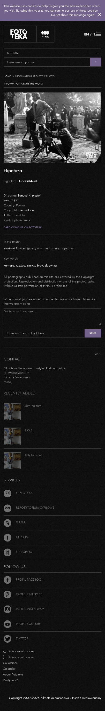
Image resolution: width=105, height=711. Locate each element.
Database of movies (18, 651)
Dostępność (10, 680)
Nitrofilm (18, 552)
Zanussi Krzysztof (29, 195)
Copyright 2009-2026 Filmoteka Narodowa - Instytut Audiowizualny (55, 698)
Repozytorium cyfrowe (29, 507)
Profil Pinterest (23, 594)
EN (86, 34)
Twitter (16, 638)
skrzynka (51, 265)
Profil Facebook (23, 579)
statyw (31, 265)
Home (7, 76)
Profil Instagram (24, 609)
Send (93, 333)
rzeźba (20, 265)
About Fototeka (13, 674)
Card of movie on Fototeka (23, 227)
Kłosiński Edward (15, 248)
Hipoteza (13, 170)
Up (98, 353)
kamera (9, 265)
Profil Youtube (22, 624)
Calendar (9, 668)
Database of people (18, 657)
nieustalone (26, 210)
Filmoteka (18, 493)
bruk (40, 265)
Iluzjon (16, 537)
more (7, 382)
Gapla (15, 522)
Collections (10, 663)
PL (94, 34)
